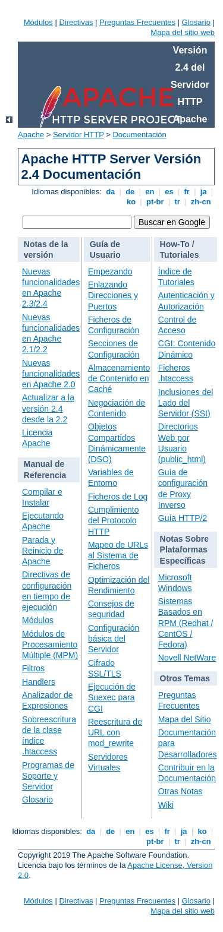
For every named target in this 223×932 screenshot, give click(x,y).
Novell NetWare (187, 657)
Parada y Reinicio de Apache (42, 550)
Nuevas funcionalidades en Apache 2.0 (51, 373)
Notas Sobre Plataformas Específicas (184, 549)
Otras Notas (180, 791)
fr (187, 191)
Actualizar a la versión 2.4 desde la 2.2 (48, 408)
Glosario (196, 22)
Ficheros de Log (117, 496)
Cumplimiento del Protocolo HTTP (113, 520)
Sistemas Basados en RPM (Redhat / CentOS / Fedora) (185, 622)
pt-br (155, 201)
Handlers (38, 682)
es (169, 191)
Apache (31, 134)
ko (130, 201)
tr (177, 201)
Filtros (33, 668)
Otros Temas (185, 678)
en (149, 191)
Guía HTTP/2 (182, 518)
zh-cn (201, 201)
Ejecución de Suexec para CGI (112, 697)
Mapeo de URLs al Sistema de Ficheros (118, 555)
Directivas (76, 22)
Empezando (110, 271)
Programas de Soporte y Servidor (48, 775)
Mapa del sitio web (182, 32)
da (110, 191)
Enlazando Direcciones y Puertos (113, 295)
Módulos (38, 22)
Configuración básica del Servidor (113, 638)
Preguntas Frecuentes (137, 22)
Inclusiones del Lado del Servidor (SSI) (185, 402)
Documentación (139, 134)
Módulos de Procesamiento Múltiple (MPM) (50, 644)
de (130, 191)
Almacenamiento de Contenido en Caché (119, 378)
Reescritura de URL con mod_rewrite (115, 732)
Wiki (166, 805)
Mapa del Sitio (184, 719)
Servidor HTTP (78, 134)
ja (203, 191)
